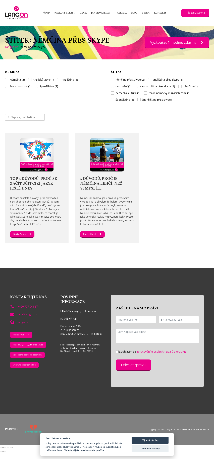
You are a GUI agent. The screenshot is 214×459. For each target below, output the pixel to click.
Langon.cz (11, 47)
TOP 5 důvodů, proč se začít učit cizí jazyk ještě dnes (33, 183)
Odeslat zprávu (133, 371)
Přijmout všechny (150, 440)
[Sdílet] (8, 454)
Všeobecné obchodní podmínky (27, 361)
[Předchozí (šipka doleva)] (1, 457)
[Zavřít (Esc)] (11, 454)
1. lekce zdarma (195, 13)
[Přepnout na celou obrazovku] (4, 454)
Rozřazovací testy (21, 341)
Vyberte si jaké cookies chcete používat (84, 450)
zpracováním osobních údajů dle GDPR (161, 358)
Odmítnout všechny (150, 448)
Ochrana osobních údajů (24, 371)
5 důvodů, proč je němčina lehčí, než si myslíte (102, 183)
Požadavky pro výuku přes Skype (28, 351)
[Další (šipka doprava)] (4, 457)
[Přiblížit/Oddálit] (1, 454)
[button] (65, 13)
